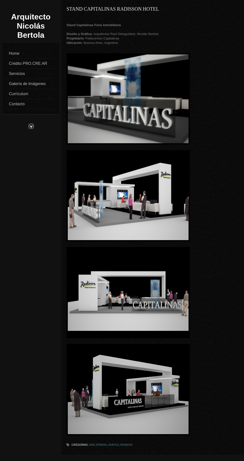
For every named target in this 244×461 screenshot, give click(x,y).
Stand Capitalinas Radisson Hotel (113, 9)
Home (14, 53)
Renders (126, 444)
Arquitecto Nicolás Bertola (31, 25)
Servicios (17, 73)
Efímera (101, 444)
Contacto (17, 104)
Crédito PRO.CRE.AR (28, 63)
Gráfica (113, 444)
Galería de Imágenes (27, 84)
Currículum (18, 94)
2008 (91, 444)
